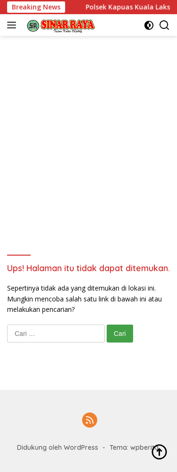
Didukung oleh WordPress (57, 447)
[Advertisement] (88, 129)
